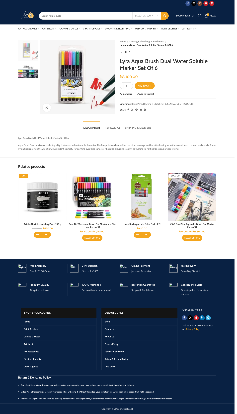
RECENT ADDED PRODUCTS (178, 103)
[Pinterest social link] (211, 3)
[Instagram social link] (199, 3)
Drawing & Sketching (139, 41)
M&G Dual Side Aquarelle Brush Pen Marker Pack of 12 (192, 226)
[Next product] (130, 52)
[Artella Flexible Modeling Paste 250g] (42, 197)
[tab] (91, 126)
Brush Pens (158, 41)
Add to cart (144, 85)
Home (123, 41)
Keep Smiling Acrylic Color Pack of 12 (142, 224)
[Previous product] (122, 52)
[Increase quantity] (131, 85)
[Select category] (146, 15)
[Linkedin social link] (141, 110)
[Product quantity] (126, 85)
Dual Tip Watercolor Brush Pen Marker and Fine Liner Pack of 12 (92, 226)
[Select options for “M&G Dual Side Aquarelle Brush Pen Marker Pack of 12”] (192, 238)
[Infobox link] (41, 268)
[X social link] (193, 3)
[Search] (104, 16)
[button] (42, 235)
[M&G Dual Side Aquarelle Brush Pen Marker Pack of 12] (192, 197)
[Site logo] (26, 15)
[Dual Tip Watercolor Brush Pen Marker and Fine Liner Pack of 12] (92, 197)
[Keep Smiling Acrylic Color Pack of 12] (142, 197)
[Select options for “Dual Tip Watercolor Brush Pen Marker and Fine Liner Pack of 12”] (92, 238)
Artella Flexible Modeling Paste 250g (42, 224)
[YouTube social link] (205, 3)
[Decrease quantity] (122, 85)
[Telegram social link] (145, 110)
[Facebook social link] (187, 3)
